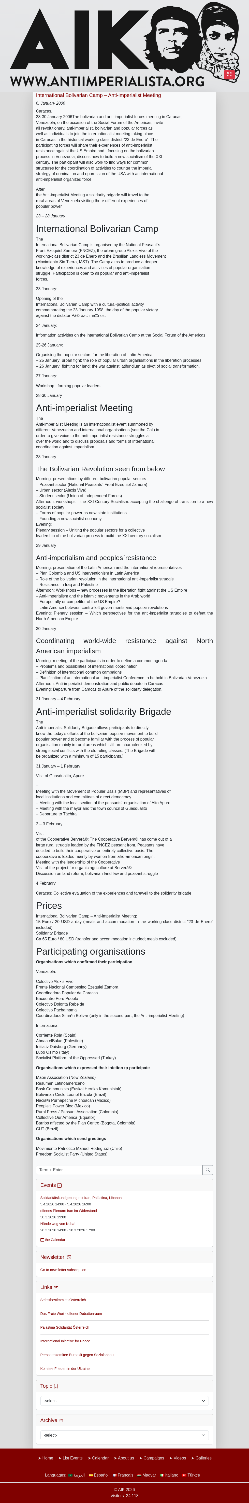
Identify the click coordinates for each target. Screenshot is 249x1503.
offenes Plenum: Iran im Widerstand (68, 1211)
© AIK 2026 (124, 1489)
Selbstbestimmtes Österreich (63, 1300)
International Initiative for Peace (65, 1341)
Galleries (204, 1458)
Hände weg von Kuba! (58, 1224)
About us (126, 1458)
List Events (73, 1458)
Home (47, 1458)
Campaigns (153, 1458)
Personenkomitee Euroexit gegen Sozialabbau (77, 1355)
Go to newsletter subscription (63, 1270)
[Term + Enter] (119, 1170)
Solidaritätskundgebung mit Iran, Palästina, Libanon (81, 1198)
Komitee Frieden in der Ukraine (65, 1369)
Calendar (100, 1458)
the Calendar (52, 1240)
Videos (180, 1458)
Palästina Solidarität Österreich (64, 1327)
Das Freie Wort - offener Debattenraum (71, 1314)
